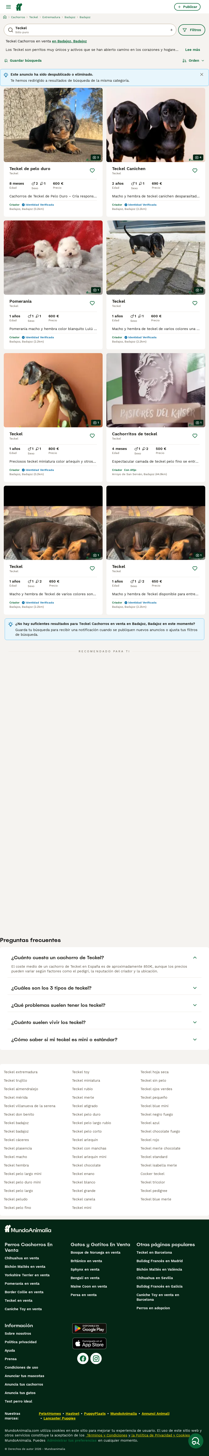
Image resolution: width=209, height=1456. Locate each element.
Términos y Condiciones (106, 1435)
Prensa (11, 1359)
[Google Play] (89, 1328)
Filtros (191, 30)
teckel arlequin (85, 1140)
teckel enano (83, 1174)
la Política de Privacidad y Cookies (160, 1435)
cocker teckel (153, 1174)
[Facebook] (82, 1358)
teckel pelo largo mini (22, 1174)
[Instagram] (96, 1358)
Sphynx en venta (85, 1269)
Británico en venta (86, 1261)
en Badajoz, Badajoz (69, 41)
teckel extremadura (20, 1072)
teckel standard (154, 1157)
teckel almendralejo (21, 1089)
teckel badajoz (16, 1123)
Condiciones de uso (21, 1367)
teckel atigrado (85, 1106)
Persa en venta (84, 1295)
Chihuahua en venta (22, 1258)
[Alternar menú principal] (8, 7)
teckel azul (150, 1123)
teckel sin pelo (153, 1080)
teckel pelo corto (87, 1131)
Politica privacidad (20, 1342)
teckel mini (81, 1208)
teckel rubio (82, 1089)
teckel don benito (19, 1114)
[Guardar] (92, 170)
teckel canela (83, 1199)
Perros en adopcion (153, 1308)
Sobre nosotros (18, 1333)
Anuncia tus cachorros (24, 1384)
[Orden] (193, 60)
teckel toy (80, 1072)
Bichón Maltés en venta (25, 1266)
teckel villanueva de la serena (29, 1106)
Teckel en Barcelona (154, 1252)
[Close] (202, 74)
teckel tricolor (153, 1182)
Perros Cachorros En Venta (28, 1247)
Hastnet (72, 1413)
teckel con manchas (89, 1148)
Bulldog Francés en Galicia (160, 1286)
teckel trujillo (15, 1080)
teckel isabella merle (159, 1165)
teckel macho (15, 1157)
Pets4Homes (50, 1413)
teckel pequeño (154, 1097)
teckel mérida (16, 1097)
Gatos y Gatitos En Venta (100, 1244)
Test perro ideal (18, 1401)
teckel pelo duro (86, 1114)
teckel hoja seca (155, 1072)
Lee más (192, 50)
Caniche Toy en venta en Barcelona (158, 1297)
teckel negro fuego (157, 1114)
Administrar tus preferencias (71, 1440)
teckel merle (83, 1097)
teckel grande (84, 1191)
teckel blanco (83, 1182)
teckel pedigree (154, 1191)
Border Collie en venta (24, 1292)
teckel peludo (16, 1199)
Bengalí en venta (85, 1278)
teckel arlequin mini (89, 1157)
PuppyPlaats (95, 1413)
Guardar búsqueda (23, 60)
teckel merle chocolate (161, 1148)
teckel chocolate (86, 1165)
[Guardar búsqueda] (195, 1440)
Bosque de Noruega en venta (96, 1252)
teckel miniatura (86, 1080)
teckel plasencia (18, 1148)
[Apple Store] (89, 1343)
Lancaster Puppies (60, 1418)
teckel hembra (16, 1165)
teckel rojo (150, 1140)
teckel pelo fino (17, 1208)
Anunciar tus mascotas (24, 1376)
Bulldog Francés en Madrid (160, 1261)
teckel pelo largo (18, 1191)
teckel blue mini (155, 1106)
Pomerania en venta (22, 1283)
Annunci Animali (155, 1413)
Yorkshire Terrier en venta (27, 1275)
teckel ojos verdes (156, 1089)
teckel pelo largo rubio (91, 1123)
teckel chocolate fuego (160, 1131)
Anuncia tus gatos (20, 1393)
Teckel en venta (18, 1300)
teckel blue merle (156, 1199)
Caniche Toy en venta (23, 1309)
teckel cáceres (16, 1140)
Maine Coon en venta (89, 1286)
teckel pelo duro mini (22, 1182)
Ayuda (10, 1350)
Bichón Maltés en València (159, 1269)
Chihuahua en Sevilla (155, 1278)
